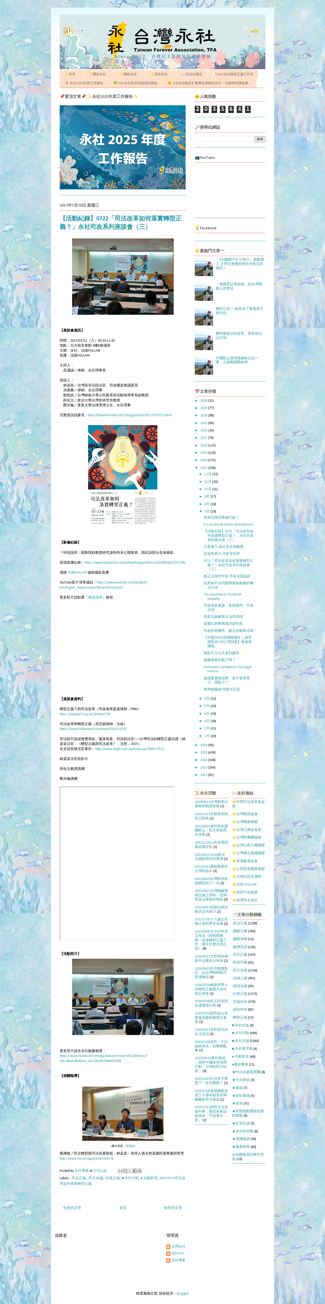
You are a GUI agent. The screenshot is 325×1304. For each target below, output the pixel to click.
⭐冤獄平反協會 (245, 892)
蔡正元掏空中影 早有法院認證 (227, 576)
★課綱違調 (241, 1139)
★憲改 (237, 1103)
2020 (204, 445)
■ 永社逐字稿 (242, 1049)
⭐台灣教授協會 (245, 814)
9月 (207, 497)
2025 (204, 408)
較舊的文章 (173, 1208)
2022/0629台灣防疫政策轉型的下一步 (211, 881)
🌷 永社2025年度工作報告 (84, 83)
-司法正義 (78, 1178)
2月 (207, 728)
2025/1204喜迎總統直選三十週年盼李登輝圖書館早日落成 (211, 1095)
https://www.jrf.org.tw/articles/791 (85, 714)
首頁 (122, 1208)
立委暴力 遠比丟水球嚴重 (223, 547)
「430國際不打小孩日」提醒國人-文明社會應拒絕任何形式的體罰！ (240, 264)
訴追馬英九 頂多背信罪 (222, 554)
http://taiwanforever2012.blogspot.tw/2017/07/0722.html (130, 415)
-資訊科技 (239, 1010)
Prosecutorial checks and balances (228, 525)
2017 (204, 468)
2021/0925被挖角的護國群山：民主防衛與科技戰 (211, 831)
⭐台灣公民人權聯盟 (248, 845)
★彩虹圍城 (241, 1096)
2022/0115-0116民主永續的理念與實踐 (210, 857)
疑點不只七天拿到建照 (221, 653)
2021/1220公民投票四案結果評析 (211, 845)
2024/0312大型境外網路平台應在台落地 (211, 959)
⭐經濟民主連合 (245, 900)
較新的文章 (72, 1208)
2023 (204, 423)
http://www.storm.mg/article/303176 (86, 1159)
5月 (207, 706)
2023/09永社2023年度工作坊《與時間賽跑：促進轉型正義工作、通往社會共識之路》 (211, 940)
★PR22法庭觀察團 (246, 1072)
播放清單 (95, 597)
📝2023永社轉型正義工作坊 (233, 74)
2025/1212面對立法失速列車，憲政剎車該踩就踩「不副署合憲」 (211, 1113)
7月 (207, 512)
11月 (208, 482)
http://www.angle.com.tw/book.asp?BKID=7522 (129, 749)
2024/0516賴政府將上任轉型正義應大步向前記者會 (211, 989)
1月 (207, 736)
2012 (204, 775)
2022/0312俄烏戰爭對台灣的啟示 (211, 869)
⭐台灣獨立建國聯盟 (248, 853)
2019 (204, 453)
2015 (204, 753)
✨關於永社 (99, 74)
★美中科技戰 (242, 1131)
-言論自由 (239, 1002)
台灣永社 (178, 1247)
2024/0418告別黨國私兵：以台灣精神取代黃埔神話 (211, 973)
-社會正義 (112, 1178)
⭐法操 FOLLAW (244, 885)
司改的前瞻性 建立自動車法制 (228, 631)
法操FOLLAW (77, 573)
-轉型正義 (239, 1018)
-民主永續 (95, 1178)
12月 (208, 474)
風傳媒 (130, 1146)
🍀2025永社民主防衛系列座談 (135, 83)
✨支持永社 (160, 74)
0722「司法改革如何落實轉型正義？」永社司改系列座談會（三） (228, 565)
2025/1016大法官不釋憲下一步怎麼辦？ (211, 1081)
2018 (204, 460)
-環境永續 (239, 986)
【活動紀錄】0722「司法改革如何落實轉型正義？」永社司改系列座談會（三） (229, 536)
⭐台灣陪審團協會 (246, 838)
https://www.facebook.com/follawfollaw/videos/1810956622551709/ (135, 563)
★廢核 (237, 1088)
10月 (208, 489)
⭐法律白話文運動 (246, 877)
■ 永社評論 (240, 1041)
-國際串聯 (239, 939)
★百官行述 (241, 1124)
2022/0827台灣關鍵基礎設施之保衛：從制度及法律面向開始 (211, 895)
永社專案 (178, 1260)
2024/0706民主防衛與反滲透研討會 (211, 1003)
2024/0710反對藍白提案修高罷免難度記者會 (211, 1018)
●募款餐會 (240, 1065)
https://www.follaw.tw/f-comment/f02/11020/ (93, 729)
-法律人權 (239, 978)
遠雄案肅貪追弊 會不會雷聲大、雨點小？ (227, 681)
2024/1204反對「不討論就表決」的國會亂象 (211, 1046)
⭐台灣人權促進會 (246, 830)
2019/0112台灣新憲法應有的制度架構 (211, 804)
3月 (207, 721)
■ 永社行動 (130, 1178)
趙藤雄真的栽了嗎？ (220, 660)
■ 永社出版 (240, 1025)
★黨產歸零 (241, 1147)
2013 (204, 768)
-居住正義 (239, 955)
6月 (207, 699)
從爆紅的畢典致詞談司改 (223, 624)
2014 (204, 760)
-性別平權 (239, 963)
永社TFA (177, 1253)
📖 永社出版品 (191, 74)
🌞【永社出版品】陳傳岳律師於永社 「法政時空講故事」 (210, 83)
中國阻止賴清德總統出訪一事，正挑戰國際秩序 (237, 360)
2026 (204, 401)
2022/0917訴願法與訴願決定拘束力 (211, 910)
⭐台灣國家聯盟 (245, 822)
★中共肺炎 (241, 1080)
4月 (207, 714)
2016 (204, 745)
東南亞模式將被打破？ (221, 518)
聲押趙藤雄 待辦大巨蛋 (222, 690)
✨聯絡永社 (130, 74)
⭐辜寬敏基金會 (245, 861)
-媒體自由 (239, 947)
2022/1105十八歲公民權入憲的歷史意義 (211, 922)
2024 (204, 415)
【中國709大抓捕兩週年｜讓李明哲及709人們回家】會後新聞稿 (228, 642)
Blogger (182, 1294)
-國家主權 (239, 931)
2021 (204, 438)
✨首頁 (72, 74)
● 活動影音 (148, 1178)
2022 (204, 430)
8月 (207, 504)
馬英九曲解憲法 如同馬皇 (223, 617)
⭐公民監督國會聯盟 (248, 869)
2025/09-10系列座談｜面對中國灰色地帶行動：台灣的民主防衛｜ (211, 1064)
